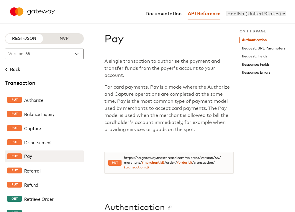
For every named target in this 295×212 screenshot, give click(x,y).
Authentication (254, 40)
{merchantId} (153, 163)
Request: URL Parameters (264, 48)
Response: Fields (256, 65)
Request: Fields (254, 56)
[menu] (256, 13)
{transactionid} (136, 167)
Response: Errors (256, 72)
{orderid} (184, 163)
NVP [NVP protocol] (64, 39)
